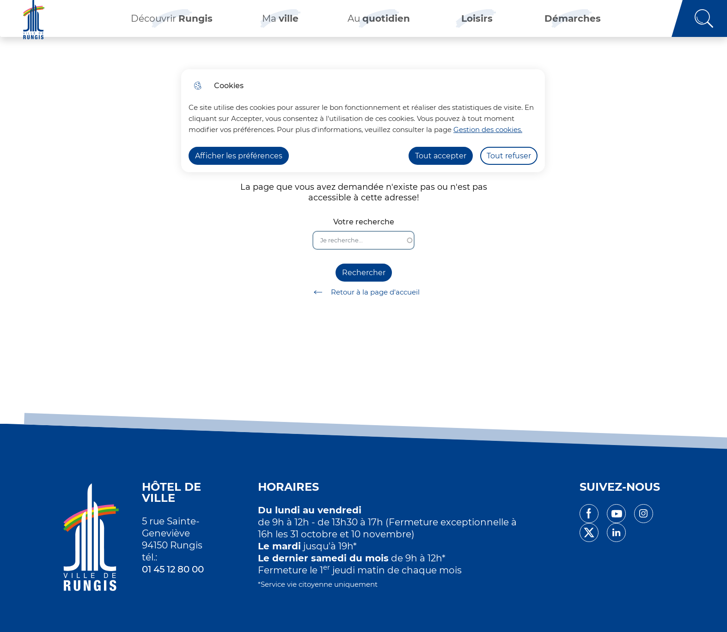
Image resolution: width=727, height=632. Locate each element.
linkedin (616, 532)
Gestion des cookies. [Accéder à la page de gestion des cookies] (487, 129)
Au (379, 23)
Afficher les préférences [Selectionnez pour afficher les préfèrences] (238, 155)
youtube (616, 513)
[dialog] (363, 120)
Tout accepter (440, 155)
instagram (643, 513)
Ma (280, 23)
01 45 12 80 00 (173, 569)
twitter (589, 532)
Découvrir (172, 23)
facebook (589, 513)
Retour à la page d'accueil (363, 292)
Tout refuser (509, 155)
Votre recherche (363, 221)
